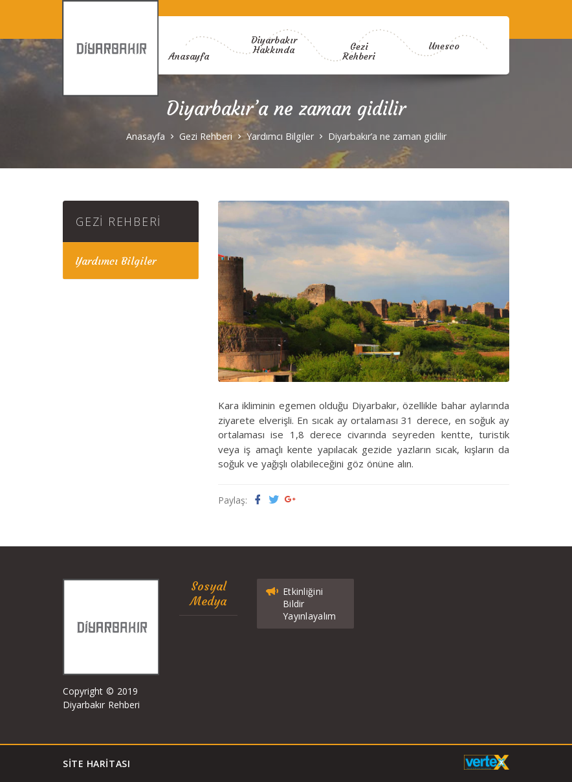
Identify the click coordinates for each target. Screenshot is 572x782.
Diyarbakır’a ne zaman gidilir (387, 136)
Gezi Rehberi (358, 89)
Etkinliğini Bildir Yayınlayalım (300, 601)
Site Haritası (96, 763)
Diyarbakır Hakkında (274, 36)
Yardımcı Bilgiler (280, 136)
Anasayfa (189, 54)
